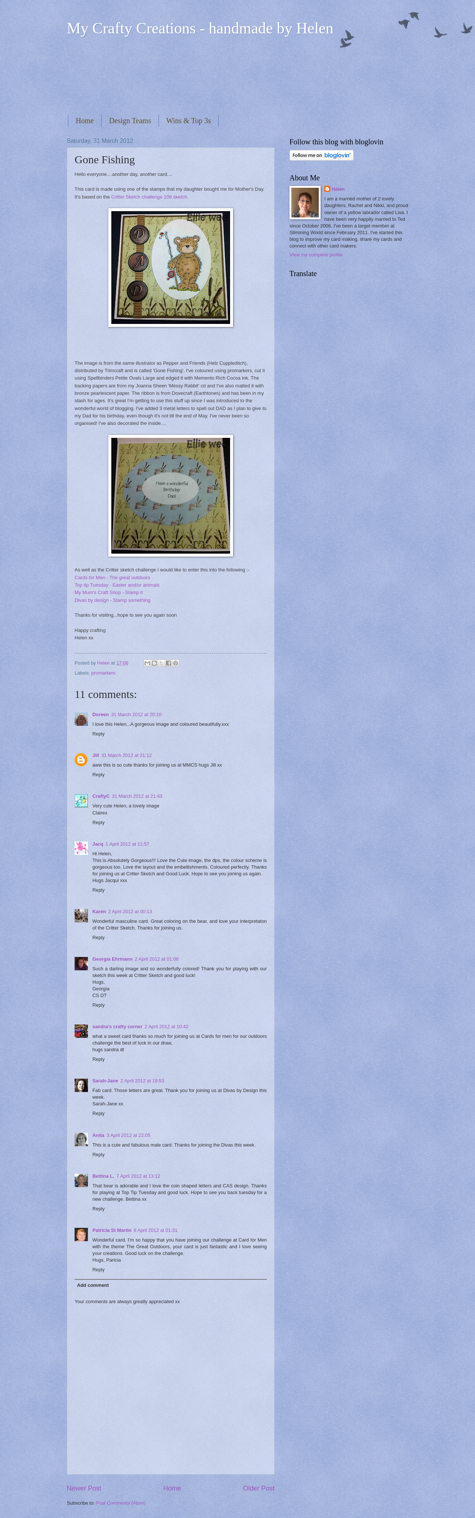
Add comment (93, 1285)
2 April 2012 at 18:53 (142, 1080)
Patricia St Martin (111, 1230)
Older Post (259, 1488)
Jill (95, 755)
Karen (99, 911)
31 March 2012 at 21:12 (126, 755)
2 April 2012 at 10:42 (167, 1026)
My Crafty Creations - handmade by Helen (200, 28)
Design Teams (130, 121)
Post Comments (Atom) (121, 1503)
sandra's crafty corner (117, 1026)
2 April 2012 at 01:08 (156, 959)
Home (85, 121)
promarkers (103, 673)
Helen (338, 189)
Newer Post (84, 1488)
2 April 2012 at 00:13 (130, 911)
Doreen (100, 714)
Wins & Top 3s (188, 121)
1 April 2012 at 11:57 (127, 844)
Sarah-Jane (105, 1080)
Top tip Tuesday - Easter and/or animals (117, 585)
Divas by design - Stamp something (112, 600)
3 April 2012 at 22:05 (128, 1135)
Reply (98, 734)
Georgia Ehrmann (112, 959)
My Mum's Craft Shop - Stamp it (109, 592)
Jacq (97, 844)
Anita (98, 1135)
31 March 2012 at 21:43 (137, 796)
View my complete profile (316, 255)
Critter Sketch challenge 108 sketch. (150, 197)
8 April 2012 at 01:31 (155, 1230)
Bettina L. (103, 1176)
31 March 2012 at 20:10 (136, 714)
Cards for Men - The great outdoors (112, 577)
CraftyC (101, 796)
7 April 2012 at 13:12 (138, 1176)
